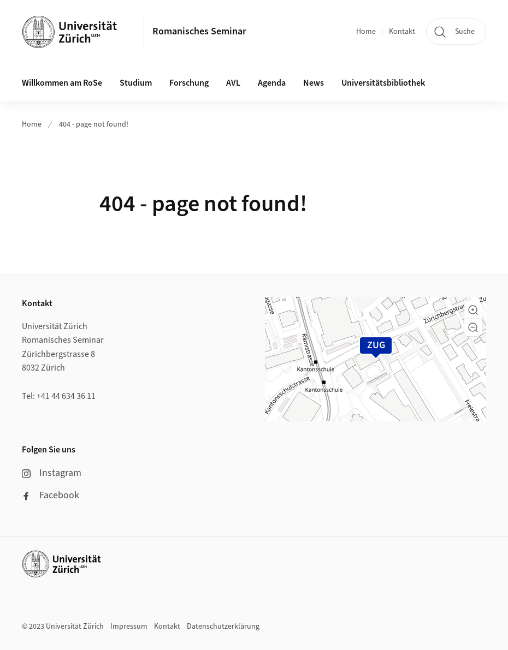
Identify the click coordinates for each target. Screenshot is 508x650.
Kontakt (402, 31)
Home (366, 31)
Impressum (128, 626)
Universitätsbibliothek (383, 83)
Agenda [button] (272, 83)
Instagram (51, 473)
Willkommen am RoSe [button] (62, 83)
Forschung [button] (189, 83)
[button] (473, 310)
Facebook (50, 495)
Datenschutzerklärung (223, 626)
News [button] (313, 83)
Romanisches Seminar (199, 31)
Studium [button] (136, 83)
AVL (233, 83)
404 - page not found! (93, 124)
